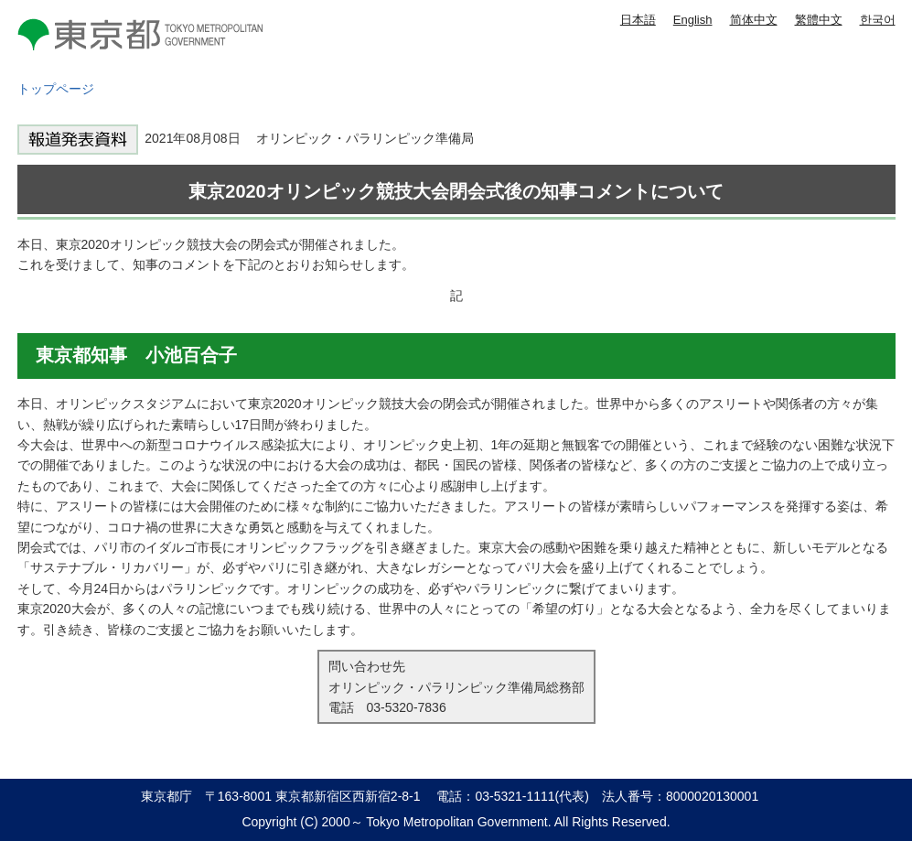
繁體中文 (818, 20)
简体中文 (754, 20)
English (693, 20)
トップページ (55, 88)
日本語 (638, 20)
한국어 (878, 20)
